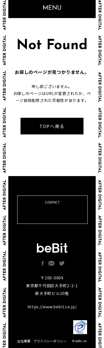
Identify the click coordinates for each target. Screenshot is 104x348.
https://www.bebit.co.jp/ (52, 306)
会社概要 (24, 341)
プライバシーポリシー (50, 341)
